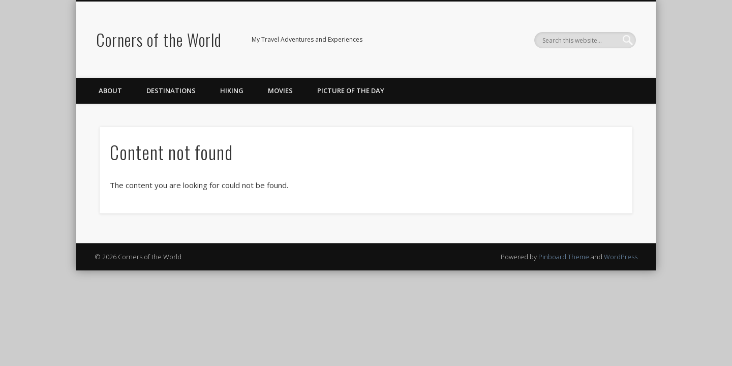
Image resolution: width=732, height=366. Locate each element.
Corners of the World (159, 39)
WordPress (620, 256)
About (110, 90)
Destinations (171, 90)
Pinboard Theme (563, 256)
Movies (280, 90)
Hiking (231, 90)
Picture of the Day (350, 90)
